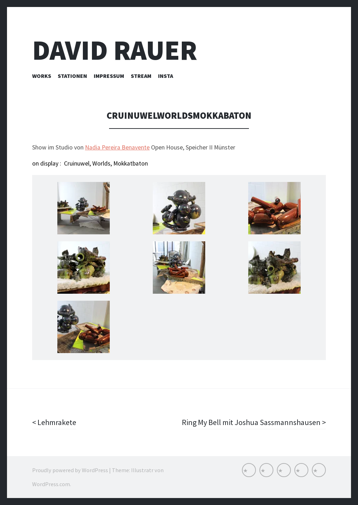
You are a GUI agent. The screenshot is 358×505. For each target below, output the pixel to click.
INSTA (165, 75)
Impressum (109, 75)
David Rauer (114, 50)
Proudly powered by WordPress (70, 470)
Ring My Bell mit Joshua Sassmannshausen (252, 422)
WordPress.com (51, 484)
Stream (141, 75)
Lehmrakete (56, 422)
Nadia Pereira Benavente (117, 147)
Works (41, 75)
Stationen (72, 75)
